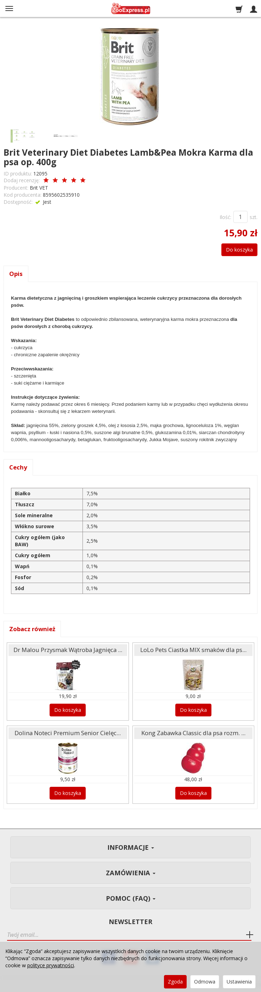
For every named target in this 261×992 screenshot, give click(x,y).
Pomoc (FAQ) (130, 898)
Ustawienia (239, 981)
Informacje (130, 847)
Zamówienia (130, 873)
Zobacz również (32, 629)
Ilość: (225, 217)
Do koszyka (239, 249)
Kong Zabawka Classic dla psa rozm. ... (193, 733)
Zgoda (175, 981)
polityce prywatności (50, 965)
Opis (16, 274)
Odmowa (204, 981)
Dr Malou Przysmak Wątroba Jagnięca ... (67, 650)
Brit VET (39, 187)
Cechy (18, 467)
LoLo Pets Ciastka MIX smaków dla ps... (193, 650)
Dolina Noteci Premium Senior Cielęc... (68, 733)
